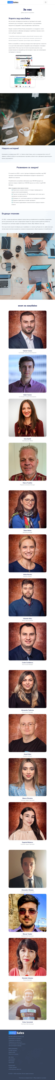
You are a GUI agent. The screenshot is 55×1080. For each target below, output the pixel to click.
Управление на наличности (15, 1042)
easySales (18, 1073)
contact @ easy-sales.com (15, 1069)
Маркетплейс (12, 1052)
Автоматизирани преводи (15, 1045)
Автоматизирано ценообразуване (17, 1044)
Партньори (11, 1062)
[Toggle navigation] (46, 2)
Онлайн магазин (13, 1050)
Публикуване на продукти (15, 1038)
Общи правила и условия (39, 1078)
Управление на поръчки (14, 1040)
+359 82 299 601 (13, 1067)
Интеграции (11, 1060)
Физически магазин (13, 1054)
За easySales (12, 1059)
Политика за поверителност (26, 1078)
